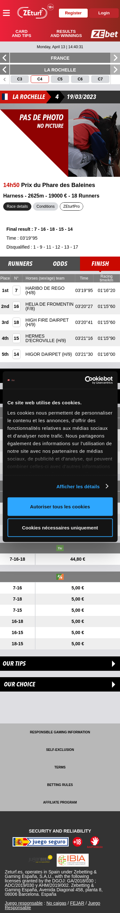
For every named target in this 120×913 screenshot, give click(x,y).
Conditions (45, 206)
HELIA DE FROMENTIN (50, 304)
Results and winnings (66, 33)
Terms (60, 767)
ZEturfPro (71, 206)
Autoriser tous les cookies (60, 506)
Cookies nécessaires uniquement (60, 527)
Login (103, 13)
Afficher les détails (78, 486)
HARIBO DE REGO (45, 288)
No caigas (56, 903)
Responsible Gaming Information (60, 732)
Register (73, 13)
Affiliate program (60, 802)
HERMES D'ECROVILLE (41, 338)
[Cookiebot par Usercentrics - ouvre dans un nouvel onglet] (85, 380)
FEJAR (77, 903)
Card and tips (21, 33)
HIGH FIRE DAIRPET (47, 320)
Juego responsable (24, 903)
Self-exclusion (60, 750)
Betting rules (60, 785)
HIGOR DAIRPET (44, 354)
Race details (17, 206)
